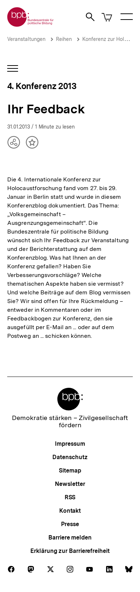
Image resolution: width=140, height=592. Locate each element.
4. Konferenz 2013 (41, 86)
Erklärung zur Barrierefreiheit (69, 550)
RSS (70, 497)
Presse (70, 524)
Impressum (70, 443)
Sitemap (70, 470)
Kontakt (70, 510)
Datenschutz (69, 457)
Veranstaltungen (26, 39)
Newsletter (70, 483)
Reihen (64, 39)
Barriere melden (70, 537)
